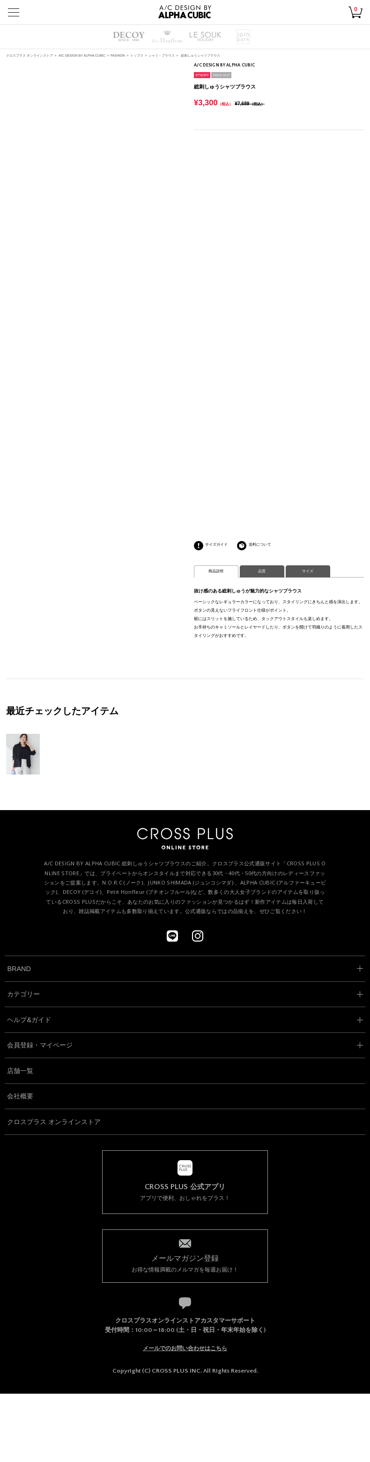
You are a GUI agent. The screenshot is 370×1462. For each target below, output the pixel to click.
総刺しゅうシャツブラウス (200, 55)
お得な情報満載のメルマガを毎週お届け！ (185, 1262)
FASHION (118, 55)
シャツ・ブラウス (161, 55)
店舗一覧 (20, 1071)
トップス (136, 55)
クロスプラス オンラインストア (29, 55)
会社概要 (20, 1096)
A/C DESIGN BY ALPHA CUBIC (82, 55)
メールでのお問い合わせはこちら (185, 1348)
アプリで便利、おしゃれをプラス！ (185, 1192)
